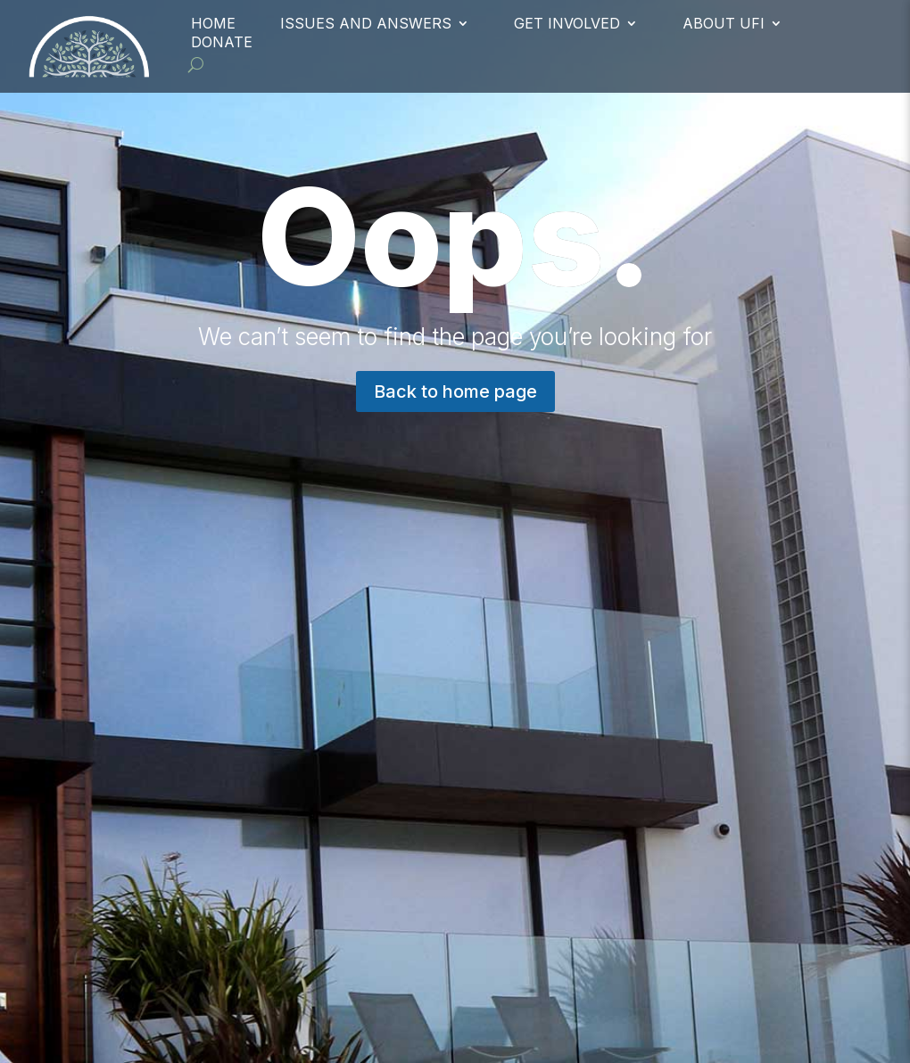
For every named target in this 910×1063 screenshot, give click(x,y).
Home (213, 23)
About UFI (723, 23)
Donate (221, 42)
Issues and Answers (365, 23)
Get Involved (567, 23)
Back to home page (455, 391)
